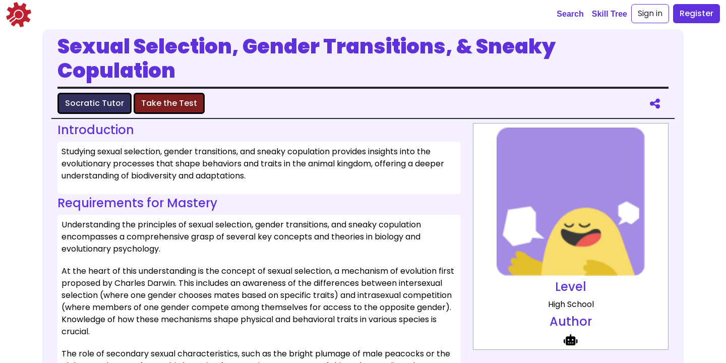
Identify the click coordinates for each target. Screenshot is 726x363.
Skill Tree (609, 14)
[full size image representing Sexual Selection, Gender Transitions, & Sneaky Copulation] (571, 202)
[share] (655, 103)
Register (696, 13)
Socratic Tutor (94, 103)
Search (570, 14)
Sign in (650, 13)
